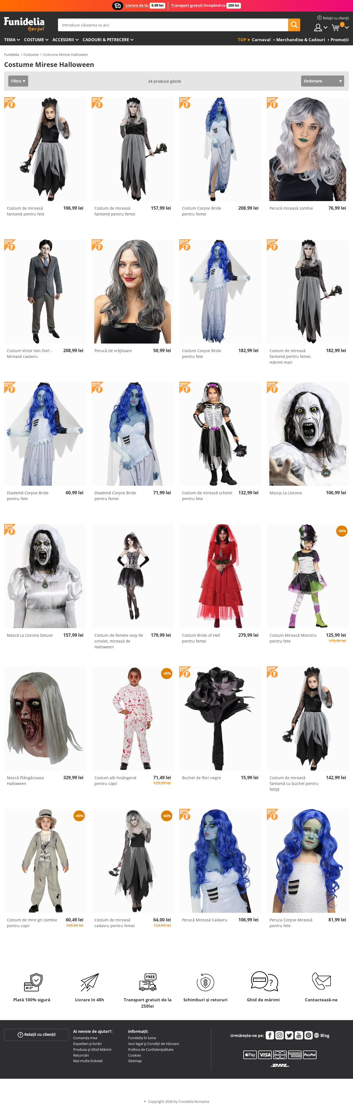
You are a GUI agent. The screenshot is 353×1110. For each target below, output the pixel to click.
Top (242, 39)
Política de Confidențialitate (150, 1049)
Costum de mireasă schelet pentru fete (207, 495)
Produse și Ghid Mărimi (92, 1049)
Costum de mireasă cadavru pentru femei (114, 922)
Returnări (81, 1055)
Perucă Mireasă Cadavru (204, 919)
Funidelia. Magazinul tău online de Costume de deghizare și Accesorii (24, 24)
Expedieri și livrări (87, 1043)
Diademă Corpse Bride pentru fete (28, 495)
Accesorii (63, 39)
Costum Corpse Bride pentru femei (201, 211)
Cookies (134, 1055)
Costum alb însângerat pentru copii (115, 780)
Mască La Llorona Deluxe (30, 635)
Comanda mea (85, 1037)
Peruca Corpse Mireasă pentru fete (291, 922)
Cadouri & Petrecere (106, 39)
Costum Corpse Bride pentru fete (201, 353)
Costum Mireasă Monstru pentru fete (293, 638)
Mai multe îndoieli (87, 1060)
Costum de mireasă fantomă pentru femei (114, 211)
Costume (34, 39)
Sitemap (135, 1060)
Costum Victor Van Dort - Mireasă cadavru (29, 353)
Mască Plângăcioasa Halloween (25, 780)
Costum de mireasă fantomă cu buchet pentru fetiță (294, 783)
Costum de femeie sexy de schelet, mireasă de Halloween (118, 641)
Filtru (16, 81)
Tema (9, 39)
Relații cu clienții (37, 1035)
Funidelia (11, 54)
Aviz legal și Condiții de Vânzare (153, 1043)
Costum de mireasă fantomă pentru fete (25, 211)
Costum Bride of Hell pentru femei (201, 638)
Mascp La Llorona (286, 492)
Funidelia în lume (142, 1037)
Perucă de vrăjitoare (113, 350)
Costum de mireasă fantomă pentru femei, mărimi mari (290, 356)
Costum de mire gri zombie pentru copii (32, 922)
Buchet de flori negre (201, 777)
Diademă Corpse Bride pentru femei (115, 495)
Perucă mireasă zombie (291, 208)
